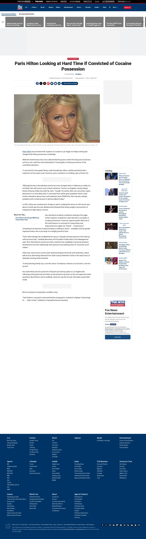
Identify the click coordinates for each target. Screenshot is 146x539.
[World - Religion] (54, 454)
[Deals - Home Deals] (78, 468)
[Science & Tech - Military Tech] (123, 473)
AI (109, 7)
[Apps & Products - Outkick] (76, 510)
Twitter (40, 83)
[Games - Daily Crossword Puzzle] (14, 513)
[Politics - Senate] (32, 443)
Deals (76, 461)
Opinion (51, 7)
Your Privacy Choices (34, 524)
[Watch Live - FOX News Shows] (35, 497)
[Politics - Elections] (32, 454)
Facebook (37, 83)
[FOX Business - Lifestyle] (99, 473)
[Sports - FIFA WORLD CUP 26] (13, 485)
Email (59, 83)
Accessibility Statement (70, 524)
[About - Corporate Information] (59, 508)
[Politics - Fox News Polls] (34, 452)
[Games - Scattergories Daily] (13, 497)
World (43, 7)
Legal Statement (80, 529)
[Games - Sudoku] (9, 504)
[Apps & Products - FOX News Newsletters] (81, 513)
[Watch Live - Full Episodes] (33, 504)
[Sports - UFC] (8, 487)
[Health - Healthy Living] (56, 475)
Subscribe (118, 337)
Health (97, 7)
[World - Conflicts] (54, 443)
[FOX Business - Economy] (100, 466)
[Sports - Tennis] (9, 482)
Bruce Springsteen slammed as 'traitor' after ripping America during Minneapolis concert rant (124, 233)
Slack (124, 525)
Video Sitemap (90, 524)
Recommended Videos (9, 14)
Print (55, 83)
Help (54, 524)
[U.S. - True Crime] (10, 447)
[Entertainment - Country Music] (124, 447)
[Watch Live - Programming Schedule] (37, 499)
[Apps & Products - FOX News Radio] (79, 508)
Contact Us (60, 524)
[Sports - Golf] (8, 480)
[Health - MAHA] (54, 480)
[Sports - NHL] (8, 478)
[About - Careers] (54, 499)
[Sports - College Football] (12, 466)
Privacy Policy (108, 329)
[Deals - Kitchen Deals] (78, 471)
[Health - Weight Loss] (55, 464)
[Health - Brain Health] (55, 468)
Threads (44, 83)
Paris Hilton (26, 152)
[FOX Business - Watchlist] (100, 471)
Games (10, 494)
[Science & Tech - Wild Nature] (123, 478)
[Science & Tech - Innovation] (123, 468)
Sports (79, 7)
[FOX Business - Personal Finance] (102, 464)
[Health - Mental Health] (56, 478)
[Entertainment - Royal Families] (124, 445)
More (114, 7)
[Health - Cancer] (54, 466)
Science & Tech (126, 461)
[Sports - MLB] (8, 468)
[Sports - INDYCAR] (10, 473)
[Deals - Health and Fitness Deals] (81, 475)
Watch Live (34, 494)
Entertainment (68, 7)
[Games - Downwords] (10, 501)
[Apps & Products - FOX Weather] (78, 499)
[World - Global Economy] (57, 450)
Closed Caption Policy (46, 524)
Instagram (110, 525)
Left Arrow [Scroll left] (3, 22)
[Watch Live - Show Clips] (33, 506)
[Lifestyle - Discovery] (32, 471)
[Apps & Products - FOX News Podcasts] (80, 515)
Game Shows (122, 173)
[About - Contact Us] (55, 497)
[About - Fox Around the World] (58, 501)
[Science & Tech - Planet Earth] (123, 475)
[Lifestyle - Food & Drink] (33, 466)
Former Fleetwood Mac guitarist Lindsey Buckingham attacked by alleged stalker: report (124, 214)
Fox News (20, 7)
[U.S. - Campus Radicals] (12, 443)
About (54, 494)
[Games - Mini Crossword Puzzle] (14, 515)
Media (58, 7)
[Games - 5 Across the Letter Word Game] (16, 499)
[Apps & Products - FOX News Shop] (79, 506)
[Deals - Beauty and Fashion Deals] (82, 478)
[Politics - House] (31, 445)
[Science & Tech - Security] (122, 466)
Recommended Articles (26, 14)
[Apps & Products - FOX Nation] (77, 501)
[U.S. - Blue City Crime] (11, 440)
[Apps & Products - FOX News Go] (78, 497)
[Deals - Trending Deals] (78, 464)
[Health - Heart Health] (56, 473)
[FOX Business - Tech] (98, 478)
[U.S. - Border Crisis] (11, 445)
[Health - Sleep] (54, 471)
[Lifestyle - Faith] (31, 468)
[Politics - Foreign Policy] (34, 450)
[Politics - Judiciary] (32, 447)
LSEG (19, 531)
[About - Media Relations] (57, 506)
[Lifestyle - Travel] (31, 464)
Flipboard (48, 83)
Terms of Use (118, 329)
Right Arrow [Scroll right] (142, 22)
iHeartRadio (139, 525)
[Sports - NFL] (8, 464)
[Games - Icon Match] (10, 510)
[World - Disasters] (55, 447)
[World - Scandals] (55, 456)
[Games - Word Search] (11, 508)
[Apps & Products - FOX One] (77, 517)
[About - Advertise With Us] (57, 504)
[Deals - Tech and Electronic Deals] (82, 473)
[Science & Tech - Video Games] (124, 471)
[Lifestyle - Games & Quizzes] (35, 473)
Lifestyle (88, 7)
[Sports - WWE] (8, 489)
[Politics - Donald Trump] (34, 440)
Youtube (113, 525)
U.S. (26, 7)
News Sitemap (81, 524)
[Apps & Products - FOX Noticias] (78, 504)
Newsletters (131, 525)
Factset (44, 529)
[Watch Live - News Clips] (33, 508)
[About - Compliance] (55, 510)
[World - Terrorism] (55, 445)
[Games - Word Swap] (10, 506)
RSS (128, 525)
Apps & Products (81, 494)
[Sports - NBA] (8, 475)
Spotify (135, 525)
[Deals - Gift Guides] (77, 466)
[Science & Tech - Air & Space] (123, 464)
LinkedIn (120, 525)
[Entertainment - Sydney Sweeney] (125, 443)
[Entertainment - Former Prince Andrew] (126, 440)
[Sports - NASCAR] (9, 471)
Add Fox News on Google (70, 83)
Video (104, 7)
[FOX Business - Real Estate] (100, 475)
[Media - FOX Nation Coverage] (103, 440)
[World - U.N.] (53, 440)
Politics (34, 7)
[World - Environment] (56, 452)
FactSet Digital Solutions (68, 529)
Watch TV (127, 7)
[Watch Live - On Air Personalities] (35, 501)
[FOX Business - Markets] (99, 468)
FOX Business (102, 461)
